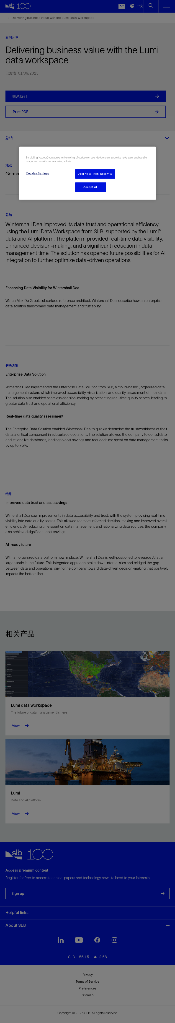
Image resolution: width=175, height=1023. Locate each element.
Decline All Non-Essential (95, 173)
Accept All (90, 187)
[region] (87, 173)
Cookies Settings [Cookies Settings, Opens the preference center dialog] (37, 173)
